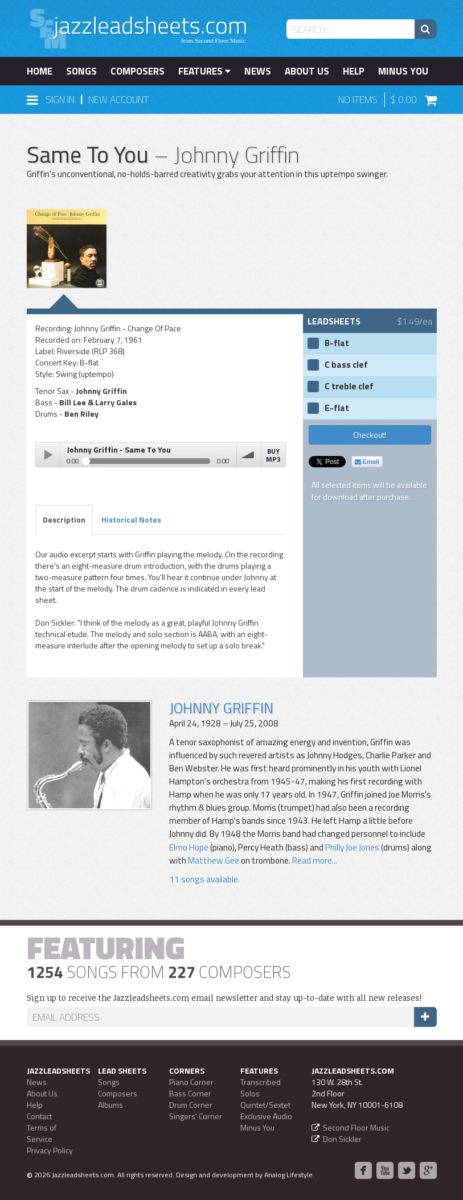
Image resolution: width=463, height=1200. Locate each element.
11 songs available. (204, 879)
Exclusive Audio (266, 1116)
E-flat (337, 408)
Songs (81, 71)
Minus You (403, 71)
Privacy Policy (50, 1150)
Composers (137, 71)
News (257, 71)
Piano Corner (191, 1082)
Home (39, 71)
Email (367, 461)
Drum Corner (190, 1105)
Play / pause (48, 455)
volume (249, 455)
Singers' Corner (195, 1116)
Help (353, 71)
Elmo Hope (188, 847)
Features (204, 71)
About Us (307, 71)
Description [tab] (64, 519)
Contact (39, 1116)
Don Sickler (342, 1139)
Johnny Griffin (221, 708)
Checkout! (369, 435)
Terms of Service (41, 1133)
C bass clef (346, 365)
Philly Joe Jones (352, 847)
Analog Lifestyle (288, 1174)
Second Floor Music (356, 1127)
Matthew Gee (213, 860)
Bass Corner (190, 1093)
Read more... (313, 860)
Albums (110, 1105)
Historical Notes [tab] (131, 519)
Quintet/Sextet (265, 1105)
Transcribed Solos (260, 1087)
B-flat (337, 343)
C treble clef (349, 386)
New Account (118, 99)
